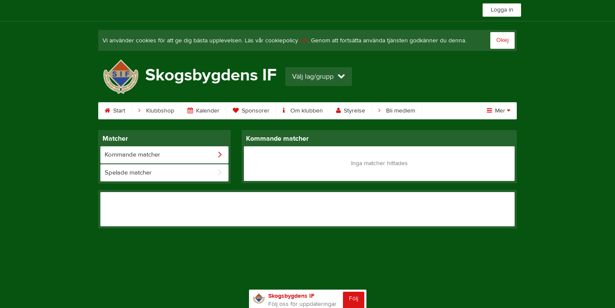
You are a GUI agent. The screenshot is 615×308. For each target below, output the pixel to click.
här (304, 40)
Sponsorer (251, 111)
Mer (498, 111)
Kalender (203, 111)
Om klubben (303, 111)
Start (115, 111)
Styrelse (350, 111)
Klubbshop (156, 111)
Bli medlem (396, 111)
